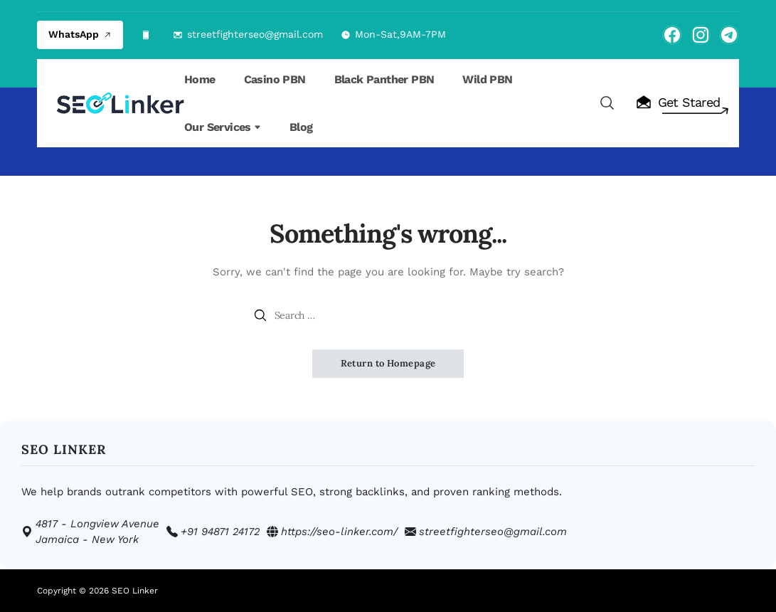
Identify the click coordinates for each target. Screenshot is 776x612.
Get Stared (677, 102)
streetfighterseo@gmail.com (255, 34)
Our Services (222, 127)
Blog (301, 127)
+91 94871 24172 (220, 531)
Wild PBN (487, 79)
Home (200, 79)
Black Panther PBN (384, 79)
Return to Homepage (388, 363)
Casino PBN (275, 79)
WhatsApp (80, 34)
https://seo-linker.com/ (339, 531)
